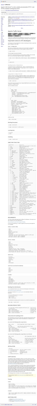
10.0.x (2, 20)
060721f (9, 20)
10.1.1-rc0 (2, 40)
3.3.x (1, 29)
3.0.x (1, 26)
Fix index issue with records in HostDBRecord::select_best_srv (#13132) (22, 16)
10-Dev (2, 19)
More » (22, 28)
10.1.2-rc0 (2, 35)
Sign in (35, 1)
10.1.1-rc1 (2, 39)
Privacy (8, 404)
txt (33, 404)
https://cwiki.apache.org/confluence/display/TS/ (18, 400)
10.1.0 (2, 43)
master (2, 18)
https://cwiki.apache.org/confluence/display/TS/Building (16, 221)
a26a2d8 (9, 25)
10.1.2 (2, 34)
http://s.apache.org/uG (19, 291)
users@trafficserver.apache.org (19, 401)
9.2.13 (2, 33)
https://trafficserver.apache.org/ (18, 399)
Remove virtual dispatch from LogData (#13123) (19, 19)
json (35, 404)
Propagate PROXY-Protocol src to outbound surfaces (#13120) (21, 20)
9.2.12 (2, 38)
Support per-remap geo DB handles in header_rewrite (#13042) (21, 25)
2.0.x (1, 25)
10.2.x (2, 23)
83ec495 (9, 19)
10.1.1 (2, 37)
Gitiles (6, 404)
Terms (11, 404)
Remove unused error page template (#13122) (18, 22)
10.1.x (2, 21)
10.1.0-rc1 (2, 44)
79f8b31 (9, 16)
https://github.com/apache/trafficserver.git (12, 10)
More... (2, 30)
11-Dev (2, 24)
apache (2, 4)
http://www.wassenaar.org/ (12, 363)
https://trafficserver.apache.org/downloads (14, 290)
